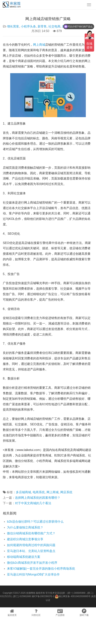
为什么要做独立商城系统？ (25, 527)
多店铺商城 (23, 492)
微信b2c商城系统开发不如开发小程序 (32, 562)
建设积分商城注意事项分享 (25, 539)
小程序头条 (28, 26)
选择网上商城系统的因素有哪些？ (37, 497)
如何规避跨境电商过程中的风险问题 (31, 545)
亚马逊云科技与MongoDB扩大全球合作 (33, 574)
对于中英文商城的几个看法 (33, 503)
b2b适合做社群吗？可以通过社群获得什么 (35, 521)
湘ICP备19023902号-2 (43, 596)
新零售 (42, 26)
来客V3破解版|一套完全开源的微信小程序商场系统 (41, 568)
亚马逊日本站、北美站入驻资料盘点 (31, 551)
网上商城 (39, 44)
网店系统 (66, 492)
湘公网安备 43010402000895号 (73, 596)
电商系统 (39, 492)
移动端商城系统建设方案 (23, 556)
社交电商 (54, 26)
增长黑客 (13, 26)
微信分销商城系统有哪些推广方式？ (31, 533)
